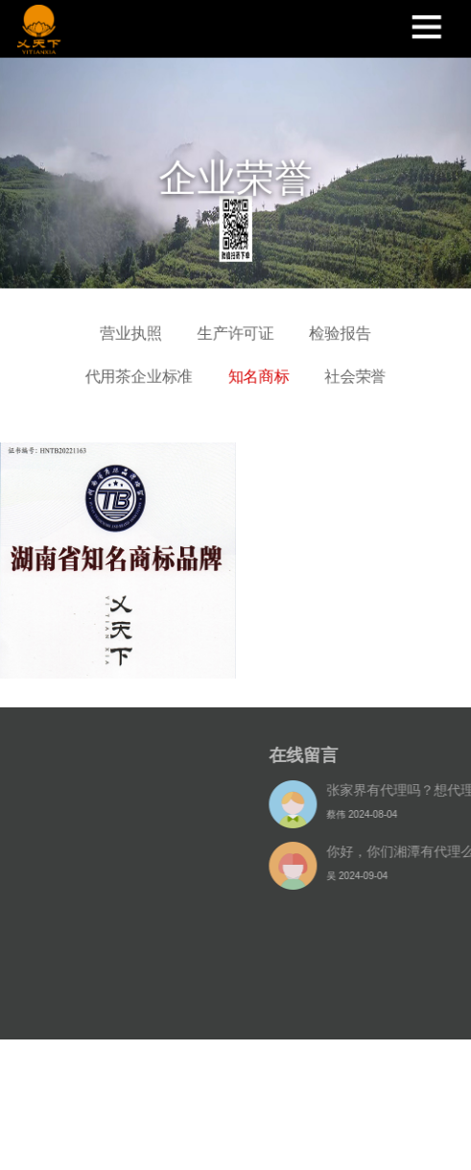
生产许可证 (235, 327)
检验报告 (341, 327)
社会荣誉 (356, 371)
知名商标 (258, 371)
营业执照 (130, 327)
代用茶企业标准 (137, 371)
